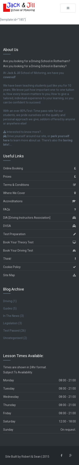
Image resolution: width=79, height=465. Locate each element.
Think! (39, 258)
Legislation (10, 323)
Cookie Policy (39, 267)
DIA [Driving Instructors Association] (39, 217)
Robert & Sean (31, 456)
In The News (11, 316)
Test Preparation (39, 234)
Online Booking (39, 168)
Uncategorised (13, 338)
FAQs (39, 209)
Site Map (39, 275)
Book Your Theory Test (39, 242)
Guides (7, 308)
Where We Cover (39, 193)
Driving (7, 301)
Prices (39, 176)
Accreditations (39, 201)
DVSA (39, 225)
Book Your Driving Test (39, 250)
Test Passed (11, 330)
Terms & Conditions (39, 184)
